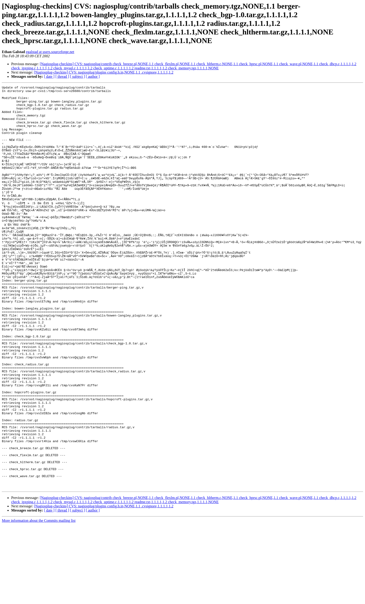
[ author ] (93, 76)
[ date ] (49, 76)
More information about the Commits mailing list (38, 600)
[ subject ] (77, 76)
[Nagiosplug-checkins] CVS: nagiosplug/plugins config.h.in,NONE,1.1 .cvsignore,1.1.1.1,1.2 (103, 72)
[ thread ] (62, 76)
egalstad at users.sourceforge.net (50, 52)
